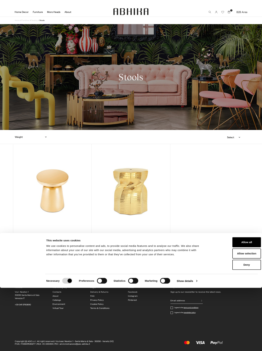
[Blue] (99, 248)
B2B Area (241, 12)
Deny (232, 327)
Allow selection (232, 316)
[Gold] (103, 248)
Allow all (232, 305)
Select (230, 137)
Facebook (132, 292)
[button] (32, 137)
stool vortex (107, 238)
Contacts (57, 292)
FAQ (92, 296)
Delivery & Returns (99, 292)
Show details (185, 344)
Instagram (133, 296)
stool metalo (28, 237)
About (55, 296)
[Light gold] (21, 248)
